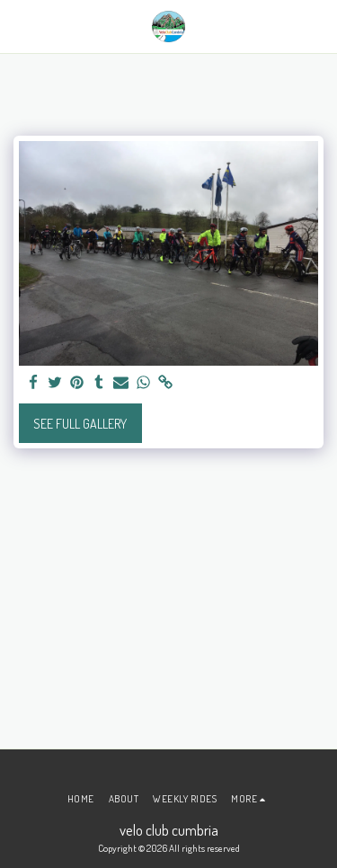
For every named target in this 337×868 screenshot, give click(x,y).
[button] (19, 26)
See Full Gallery (80, 423)
